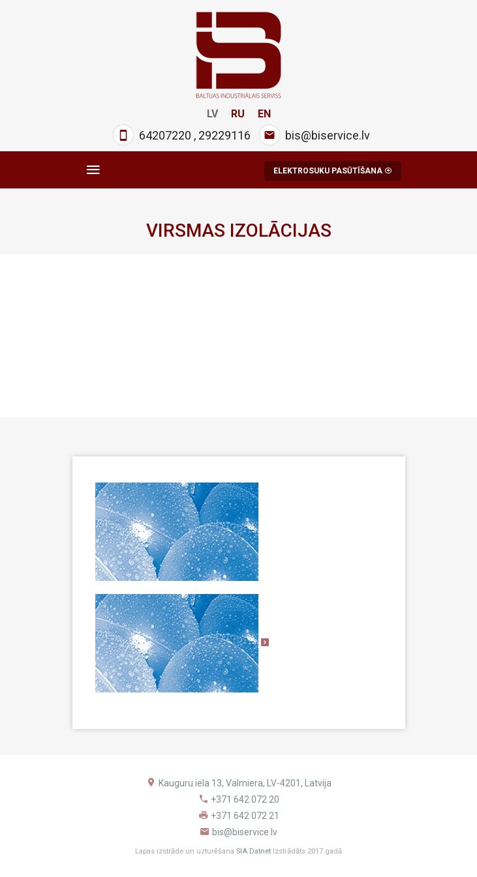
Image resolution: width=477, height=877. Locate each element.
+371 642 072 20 (245, 799)
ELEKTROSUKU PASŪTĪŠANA (332, 170)
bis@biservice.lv (327, 135)
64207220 (165, 135)
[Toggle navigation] (93, 170)
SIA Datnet (253, 851)
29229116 (224, 135)
